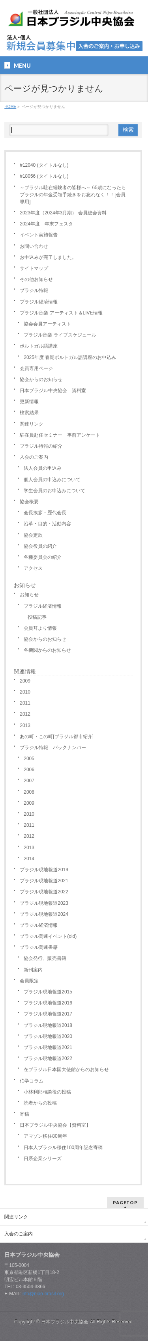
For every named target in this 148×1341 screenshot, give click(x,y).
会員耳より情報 (40, 628)
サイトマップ (34, 268)
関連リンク (31, 424)
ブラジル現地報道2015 (48, 992)
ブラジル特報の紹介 (41, 446)
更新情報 (29, 401)
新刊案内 (33, 970)
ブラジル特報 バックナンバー (53, 747)
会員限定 (29, 981)
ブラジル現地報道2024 (44, 914)
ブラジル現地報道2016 (48, 1003)
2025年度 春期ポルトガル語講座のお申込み (70, 357)
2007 (29, 780)
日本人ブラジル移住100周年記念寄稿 (63, 1147)
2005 (29, 758)
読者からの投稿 (40, 1103)
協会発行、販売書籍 (45, 958)
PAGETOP (125, 1202)
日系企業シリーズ (43, 1158)
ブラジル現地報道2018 (48, 1025)
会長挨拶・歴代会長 (45, 512)
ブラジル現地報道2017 (48, 1014)
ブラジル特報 (34, 290)
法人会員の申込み (43, 468)
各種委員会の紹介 (43, 557)
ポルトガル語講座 (39, 346)
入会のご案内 (34, 457)
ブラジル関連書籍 (39, 947)
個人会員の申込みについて (52, 479)
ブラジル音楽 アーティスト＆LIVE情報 (61, 313)
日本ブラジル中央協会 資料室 (53, 390)
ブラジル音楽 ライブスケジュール (60, 335)
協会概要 (29, 501)
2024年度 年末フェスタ (46, 224)
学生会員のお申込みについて (54, 490)
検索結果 (29, 412)
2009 (25, 681)
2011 (25, 703)
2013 (25, 725)
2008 (29, 792)
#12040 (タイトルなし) (44, 165)
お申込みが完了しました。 (48, 257)
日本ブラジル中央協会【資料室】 (55, 1125)
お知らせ (25, 585)
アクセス (33, 568)
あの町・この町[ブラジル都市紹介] (57, 736)
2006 (29, 769)
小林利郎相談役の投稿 (47, 1092)
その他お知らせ (36, 279)
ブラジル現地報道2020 (48, 1036)
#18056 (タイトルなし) (44, 176)
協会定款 (33, 535)
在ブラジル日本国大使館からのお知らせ (66, 1069)
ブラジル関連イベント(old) (48, 936)
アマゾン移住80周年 (45, 1136)
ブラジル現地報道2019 (44, 869)
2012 (25, 714)
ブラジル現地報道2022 (44, 892)
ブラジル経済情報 (39, 302)
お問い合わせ (34, 246)
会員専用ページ (36, 368)
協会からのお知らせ (41, 379)
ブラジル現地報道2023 (44, 903)
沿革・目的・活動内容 (47, 523)
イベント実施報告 (39, 235)
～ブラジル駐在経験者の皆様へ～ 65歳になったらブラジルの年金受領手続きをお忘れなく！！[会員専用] (73, 195)
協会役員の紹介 (40, 546)
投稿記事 (37, 617)
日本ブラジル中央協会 (64, 1321)
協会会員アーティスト (47, 324)
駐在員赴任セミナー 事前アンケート (60, 435)
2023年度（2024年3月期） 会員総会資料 (63, 213)
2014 (29, 858)
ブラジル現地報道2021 (44, 880)
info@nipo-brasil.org (43, 1293)
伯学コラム (31, 1081)
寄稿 (24, 1114)
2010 (25, 692)
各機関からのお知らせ (47, 650)
